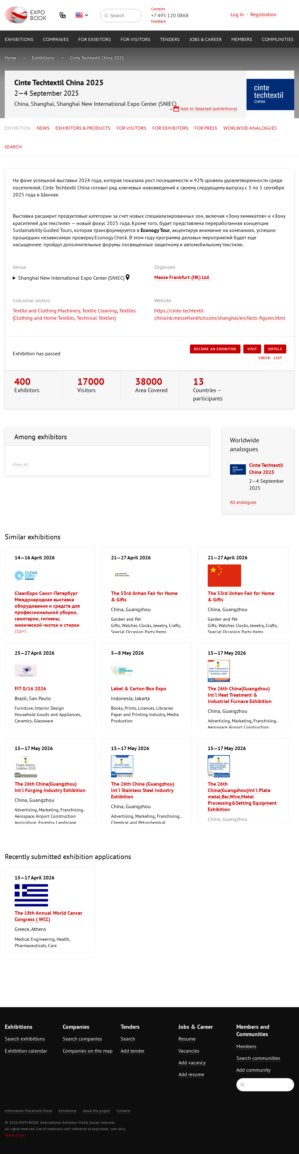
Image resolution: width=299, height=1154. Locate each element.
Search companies (82, 1038)
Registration (263, 14)
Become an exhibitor (215, 349)
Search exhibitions (25, 1038)
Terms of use (15, 1135)
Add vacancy (191, 1062)
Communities (278, 40)
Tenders (170, 40)
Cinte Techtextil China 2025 (97, 58)
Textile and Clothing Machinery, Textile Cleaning (65, 310)
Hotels (275, 349)
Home (10, 58)
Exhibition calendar (26, 1051)
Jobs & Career (205, 40)
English (81, 15)
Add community (253, 1070)
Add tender (132, 1051)
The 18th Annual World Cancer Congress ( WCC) (48, 916)
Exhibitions (19, 40)
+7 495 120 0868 (170, 15)
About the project (96, 1110)
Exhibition (17, 128)
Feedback (158, 21)
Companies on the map (88, 1051)
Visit (252, 349)
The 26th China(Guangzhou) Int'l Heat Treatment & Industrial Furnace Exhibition (240, 694)
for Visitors (135, 40)
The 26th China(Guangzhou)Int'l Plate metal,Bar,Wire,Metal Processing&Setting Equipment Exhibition (242, 796)
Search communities (258, 1058)
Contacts (158, 8)
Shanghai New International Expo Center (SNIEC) (75, 277)
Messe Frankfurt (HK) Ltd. (182, 277)
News (43, 128)
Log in (237, 14)
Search (13, 147)
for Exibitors (94, 40)
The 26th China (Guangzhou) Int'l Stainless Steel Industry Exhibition (142, 790)
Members (241, 40)
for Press (205, 128)
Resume (187, 1038)
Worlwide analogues (250, 128)
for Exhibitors (170, 128)
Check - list (270, 358)
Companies (56, 40)
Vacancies (188, 1051)
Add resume (191, 1074)
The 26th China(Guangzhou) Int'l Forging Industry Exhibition (50, 787)
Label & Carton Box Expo (138, 688)
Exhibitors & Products (82, 128)
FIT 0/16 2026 (30, 688)
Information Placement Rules (28, 1110)
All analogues (243, 502)
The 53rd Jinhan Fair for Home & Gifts (144, 596)
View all (20, 464)
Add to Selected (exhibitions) (209, 109)
